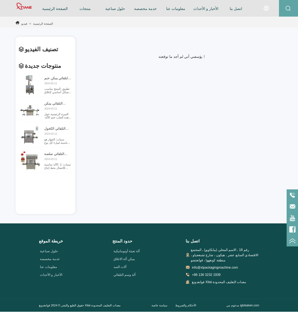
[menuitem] (85, 9)
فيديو (24, 23)
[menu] (145, 9)
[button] (85, 8)
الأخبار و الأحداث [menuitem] (205, 9)
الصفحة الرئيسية (36, 23)
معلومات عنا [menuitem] (175, 9)
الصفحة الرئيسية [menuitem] (55, 9)
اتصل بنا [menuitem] (236, 9)
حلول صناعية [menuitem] (115, 9)
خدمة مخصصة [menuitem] (145, 9)
